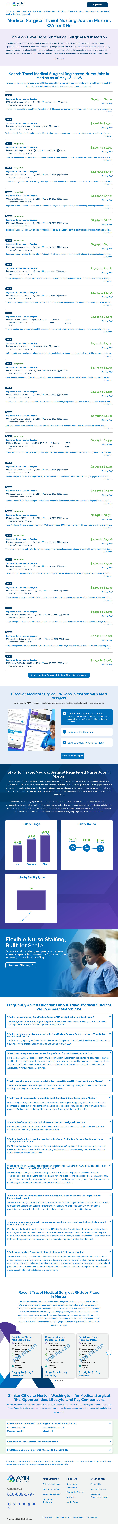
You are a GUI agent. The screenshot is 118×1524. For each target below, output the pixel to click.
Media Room (72, 1502)
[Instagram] (9, 1508)
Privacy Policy (48, 1517)
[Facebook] (9, 1504)
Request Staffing (19, 965)
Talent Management (52, 1494)
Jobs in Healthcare (51, 1484)
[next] (108, 1352)
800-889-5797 (21, 1494)
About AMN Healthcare (72, 1485)
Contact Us (95, 1484)
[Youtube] (34, 1504)
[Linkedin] (19, 1504)
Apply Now (97, 5)
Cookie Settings (91, 1517)
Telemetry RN (48, 1431)
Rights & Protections (63, 1517)
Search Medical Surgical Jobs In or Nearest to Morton (59, 675)
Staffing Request (98, 1489)
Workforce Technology (48, 1500)
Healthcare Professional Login (99, 1495)
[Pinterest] (24, 1504)
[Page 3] (60, 1380)
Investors (71, 1497)
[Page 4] (62, 1380)
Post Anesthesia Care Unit (53, 1428)
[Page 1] (55, 1380)
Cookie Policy (78, 1517)
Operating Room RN (15, 1431)
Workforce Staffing (51, 1489)
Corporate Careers (75, 1492)
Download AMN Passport (72, 756)
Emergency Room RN (16, 1428)
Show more (59, 59)
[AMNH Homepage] (18, 3)
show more (108, 112)
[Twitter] (14, 1504)
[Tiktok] (29, 1504)
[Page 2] (57, 1380)
